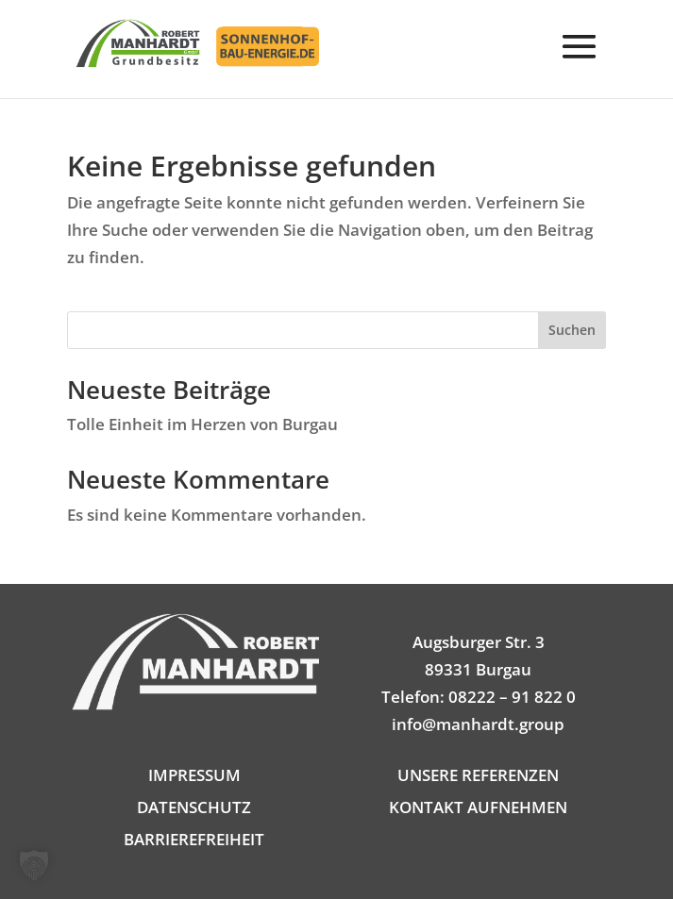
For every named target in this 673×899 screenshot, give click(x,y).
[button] (579, 60)
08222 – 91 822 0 (512, 697)
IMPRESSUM (194, 775)
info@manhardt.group (478, 724)
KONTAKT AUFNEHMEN (478, 807)
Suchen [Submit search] (572, 330)
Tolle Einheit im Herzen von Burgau (202, 424)
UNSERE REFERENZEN (478, 775)
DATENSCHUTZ (194, 807)
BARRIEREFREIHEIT (194, 839)
